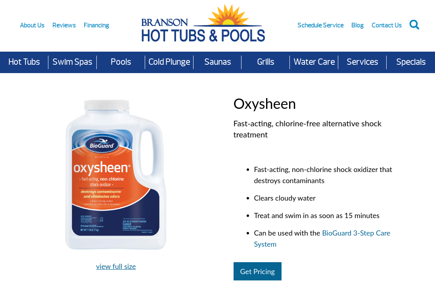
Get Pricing (257, 271)
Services (362, 62)
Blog (357, 25)
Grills (265, 62)
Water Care (314, 62)
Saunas (217, 62)
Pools (121, 62)
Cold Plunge (169, 62)
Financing (96, 25)
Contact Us (387, 25)
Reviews (64, 25)
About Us (32, 25)
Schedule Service (320, 25)
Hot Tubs (24, 62)
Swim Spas (72, 62)
